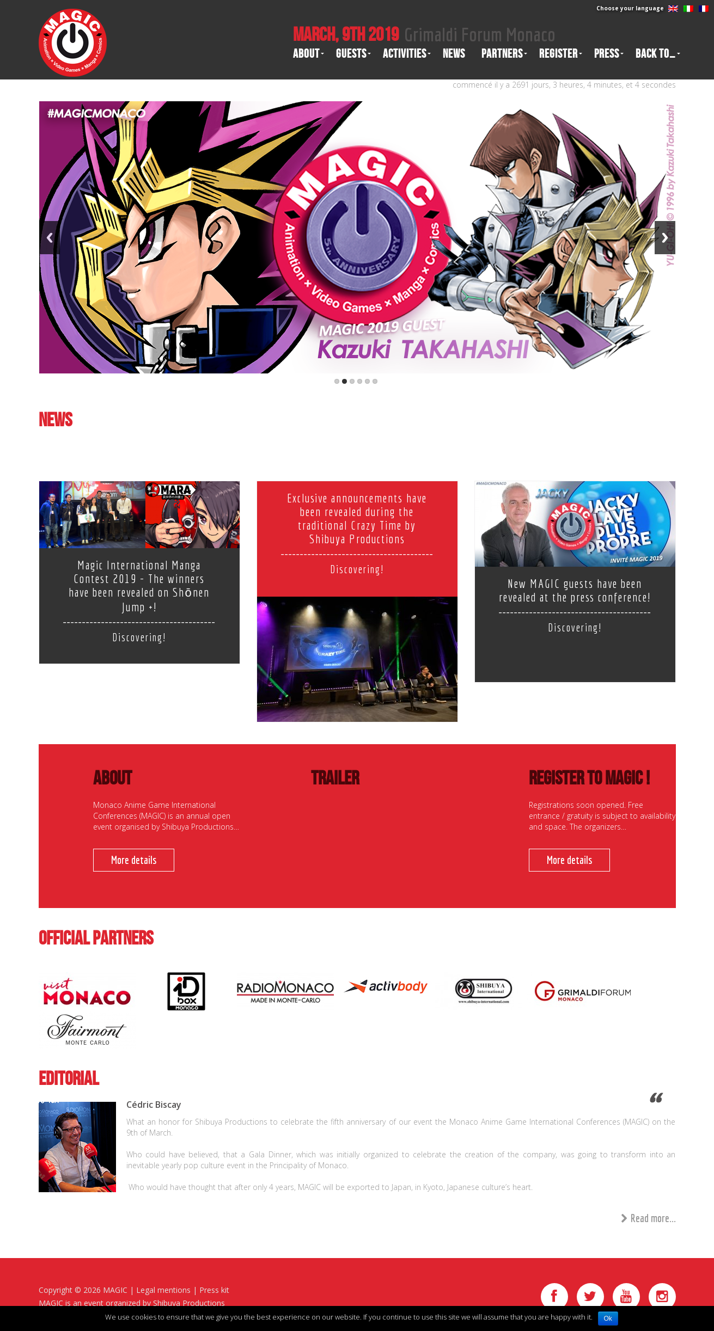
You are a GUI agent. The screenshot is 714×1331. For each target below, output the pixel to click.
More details (133, 860)
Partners (502, 54)
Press (606, 54)
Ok (608, 1318)
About (306, 54)
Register (558, 54)
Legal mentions (163, 1290)
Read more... (648, 1218)
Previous (49, 237)
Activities (404, 54)
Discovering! (139, 637)
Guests (351, 54)
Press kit (214, 1290)
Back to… (656, 54)
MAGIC (115, 1290)
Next (665, 237)
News (454, 54)
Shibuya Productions (189, 1303)
